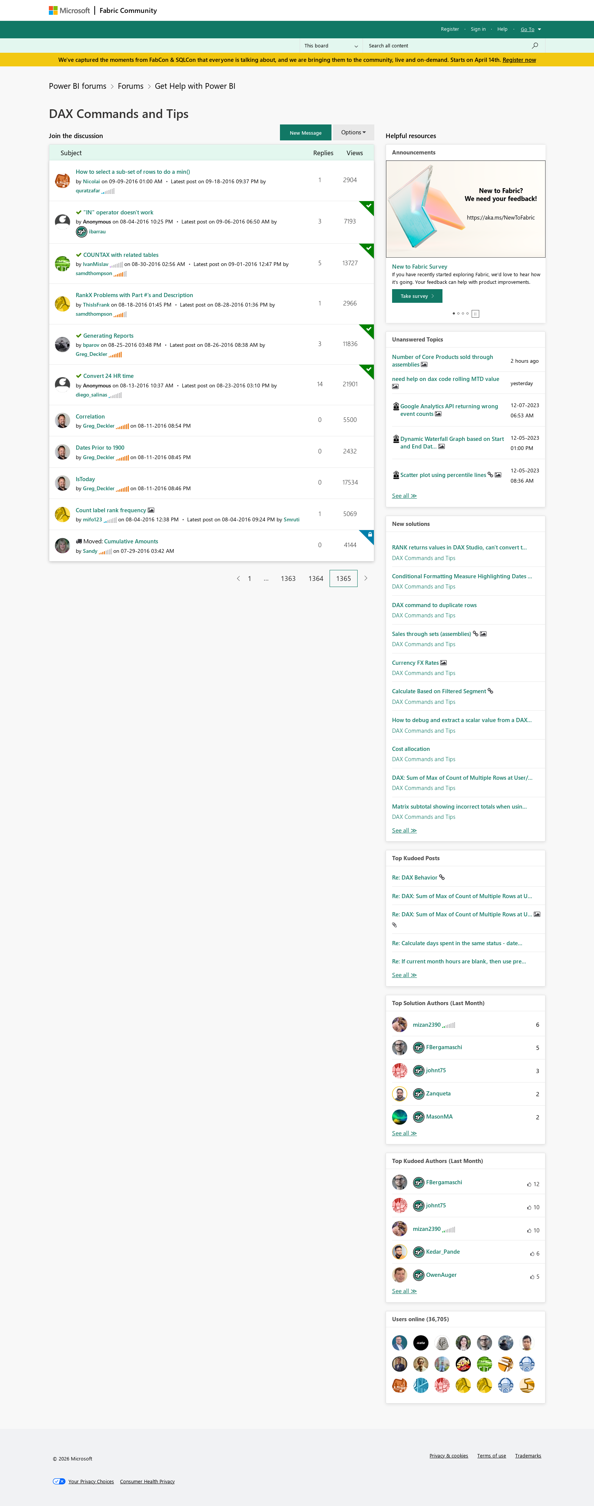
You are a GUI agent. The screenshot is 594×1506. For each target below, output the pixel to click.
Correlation (90, 416)
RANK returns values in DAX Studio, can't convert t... (459, 547)
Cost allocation (411, 748)
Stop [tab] (475, 314)
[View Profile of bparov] (91, 344)
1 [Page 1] (250, 578)
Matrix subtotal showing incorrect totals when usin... (459, 806)
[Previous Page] (235, 578)
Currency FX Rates (416, 662)
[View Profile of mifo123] (92, 519)
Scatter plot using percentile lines (444, 474)
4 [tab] (467, 313)
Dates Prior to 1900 (100, 447)
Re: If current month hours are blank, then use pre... (459, 961)
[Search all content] (454, 45)
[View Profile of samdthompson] (94, 273)
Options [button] (351, 132)
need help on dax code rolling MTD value (445, 378)
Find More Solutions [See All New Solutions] (404, 830)
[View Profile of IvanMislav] (95, 264)
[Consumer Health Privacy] (147, 1481)
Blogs (306, 10)
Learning (335, 10)
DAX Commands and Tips (423, 558)
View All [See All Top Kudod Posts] (404, 975)
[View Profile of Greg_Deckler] (91, 353)
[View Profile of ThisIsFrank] (96, 304)
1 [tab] (453, 313)
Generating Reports (108, 335)
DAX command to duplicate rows (434, 605)
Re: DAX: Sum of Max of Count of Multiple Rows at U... (462, 896)
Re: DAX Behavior (415, 877)
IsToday (85, 479)
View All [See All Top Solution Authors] (404, 1133)
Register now (519, 59)
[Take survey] (417, 296)
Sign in (478, 28)
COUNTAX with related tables (120, 254)
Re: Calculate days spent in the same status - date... (457, 943)
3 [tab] (462, 313)
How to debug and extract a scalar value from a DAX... (462, 720)
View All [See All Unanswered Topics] (404, 495)
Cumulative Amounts (131, 541)
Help (502, 28)
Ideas (238, 10)
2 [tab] (458, 313)
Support (367, 10)
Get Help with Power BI (195, 85)
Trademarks (528, 1455)
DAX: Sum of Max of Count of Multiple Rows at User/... (462, 777)
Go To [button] (528, 29)
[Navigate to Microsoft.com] (69, 10)
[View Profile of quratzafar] (88, 190)
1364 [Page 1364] (316, 578)
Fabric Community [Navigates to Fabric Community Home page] (128, 10)
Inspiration (207, 10)
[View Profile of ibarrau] (97, 231)
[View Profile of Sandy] (90, 550)
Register (450, 28)
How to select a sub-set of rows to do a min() (133, 171)
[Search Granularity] (331, 45)
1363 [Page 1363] (288, 578)
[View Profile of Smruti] (292, 519)
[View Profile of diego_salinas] (91, 394)
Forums (174, 10)
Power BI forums (77, 85)
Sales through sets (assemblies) (432, 633)
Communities (272, 10)
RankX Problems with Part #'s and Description (134, 295)
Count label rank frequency (112, 510)
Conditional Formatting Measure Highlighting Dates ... (462, 576)
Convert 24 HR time (108, 375)
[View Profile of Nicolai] (91, 181)
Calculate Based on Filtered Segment (440, 691)
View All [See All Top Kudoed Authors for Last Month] (404, 1291)
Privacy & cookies (449, 1455)
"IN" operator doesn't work (118, 212)
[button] (305, 132)
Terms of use (491, 1455)
